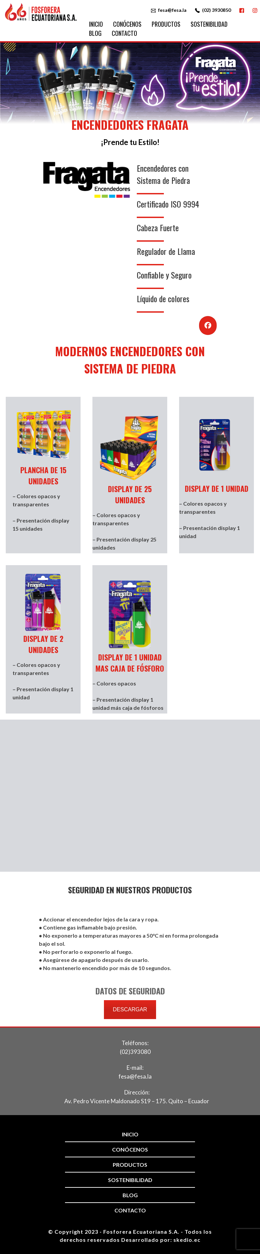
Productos (166, 24)
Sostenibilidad (209, 24)
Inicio (96, 24)
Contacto (124, 33)
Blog (95, 33)
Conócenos (127, 24)
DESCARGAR (130, 1009)
